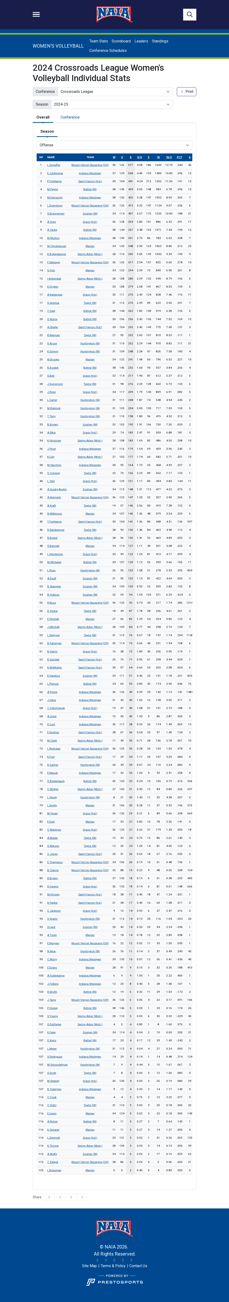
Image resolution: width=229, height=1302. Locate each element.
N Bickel (52, 538)
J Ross (51, 392)
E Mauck (52, 773)
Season (42, 104)
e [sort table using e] (149, 157)
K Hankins (53, 675)
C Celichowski (56, 708)
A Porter (52, 692)
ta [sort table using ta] (158, 157)
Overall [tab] (42, 117)
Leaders (141, 41)
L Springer (53, 635)
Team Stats (98, 41)
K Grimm (52, 351)
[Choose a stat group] (114, 145)
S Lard (51, 927)
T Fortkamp (54, 521)
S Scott (51, 1073)
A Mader (52, 838)
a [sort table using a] (190, 157)
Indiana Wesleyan (90, 173)
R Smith (52, 991)
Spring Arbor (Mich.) (90, 254)
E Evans (52, 967)
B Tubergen (54, 1089)
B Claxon (53, 870)
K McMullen (54, 667)
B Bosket (53, 367)
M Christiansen (56, 246)
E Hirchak (53, 619)
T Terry (51, 416)
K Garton (52, 764)
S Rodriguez (54, 1056)
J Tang (51, 999)
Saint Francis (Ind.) (90, 181)
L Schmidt (53, 1137)
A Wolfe (52, 1154)
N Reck (51, 951)
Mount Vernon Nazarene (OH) (90, 165)
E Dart (51, 821)
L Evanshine (54, 205)
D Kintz (51, 1040)
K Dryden (52, 286)
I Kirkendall (54, 278)
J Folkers (53, 983)
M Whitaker (54, 562)
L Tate (51, 481)
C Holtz (51, 1105)
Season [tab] (47, 131)
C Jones (52, 854)
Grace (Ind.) (90, 221)
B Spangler (54, 586)
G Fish (51, 270)
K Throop (53, 1145)
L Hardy (52, 797)
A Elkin (51, 432)
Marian (90, 246)
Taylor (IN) (90, 303)
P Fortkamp (54, 181)
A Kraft (51, 505)
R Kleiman (53, 335)
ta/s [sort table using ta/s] (169, 157)
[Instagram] (106, 1260)
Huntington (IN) (90, 343)
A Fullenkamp (55, 975)
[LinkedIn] (131, 1260)
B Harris (52, 651)
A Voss (51, 221)
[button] (82, 1197)
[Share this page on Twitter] (60, 1197)
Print (186, 91)
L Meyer (52, 1048)
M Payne (52, 189)
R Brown (52, 878)
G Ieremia (53, 303)
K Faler (51, 1032)
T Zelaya (52, 1162)
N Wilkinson (54, 513)
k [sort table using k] (131, 157)
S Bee (50, 375)
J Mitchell (53, 627)
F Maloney (53, 262)
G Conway (53, 473)
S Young (52, 1016)
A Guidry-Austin (57, 489)
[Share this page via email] (71, 1197)
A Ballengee (54, 294)
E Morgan (53, 943)
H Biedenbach (56, 781)
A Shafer (52, 327)
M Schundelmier (57, 1064)
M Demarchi (55, 197)
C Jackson (54, 910)
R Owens (52, 886)
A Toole (52, 935)
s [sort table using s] (122, 157)
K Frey (51, 756)
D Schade (53, 1129)
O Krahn (52, 918)
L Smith (52, 805)
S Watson (53, 846)
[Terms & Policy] (113, 1266)
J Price (51, 448)
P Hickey (52, 1008)
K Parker (52, 902)
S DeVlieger (54, 1024)
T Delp (51, 311)
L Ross (51, 570)
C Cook (51, 1097)
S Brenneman (55, 213)
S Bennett (53, 546)
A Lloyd (51, 716)
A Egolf (51, 578)
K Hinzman (54, 440)
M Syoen (52, 813)
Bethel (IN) (90, 189)
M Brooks (53, 359)
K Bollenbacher (56, 254)
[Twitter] (97, 1260)
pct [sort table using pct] (179, 157)
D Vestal (52, 611)
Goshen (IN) (90, 213)
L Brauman (54, 1170)
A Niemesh (54, 497)
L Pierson (53, 683)
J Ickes (51, 700)
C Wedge (52, 789)
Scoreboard (121, 41)
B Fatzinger (54, 643)
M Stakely (53, 1081)
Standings (160, 41)
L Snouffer (53, 165)
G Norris (52, 319)
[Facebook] (114, 1260)
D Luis (51, 724)
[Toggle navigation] (36, 14)
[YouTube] (123, 1260)
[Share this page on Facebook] (49, 1197)
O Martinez (54, 829)
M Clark (52, 740)
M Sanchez (54, 465)
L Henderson (55, 554)
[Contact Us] (138, 1266)
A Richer (52, 1121)
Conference (45, 91)
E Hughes (53, 732)
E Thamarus (55, 862)
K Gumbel (53, 659)
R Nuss (51, 602)
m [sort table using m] (114, 157)
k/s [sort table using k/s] (139, 157)
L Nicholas (53, 748)
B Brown (52, 424)
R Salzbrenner (55, 530)
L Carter (52, 400)
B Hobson (53, 594)
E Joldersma (55, 173)
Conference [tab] (70, 117)
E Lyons (51, 1113)
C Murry (52, 959)
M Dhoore (53, 894)
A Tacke (52, 229)
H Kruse (52, 343)
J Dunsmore (55, 384)
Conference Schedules (108, 50)
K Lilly (50, 456)
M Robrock (53, 408)
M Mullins (53, 238)
